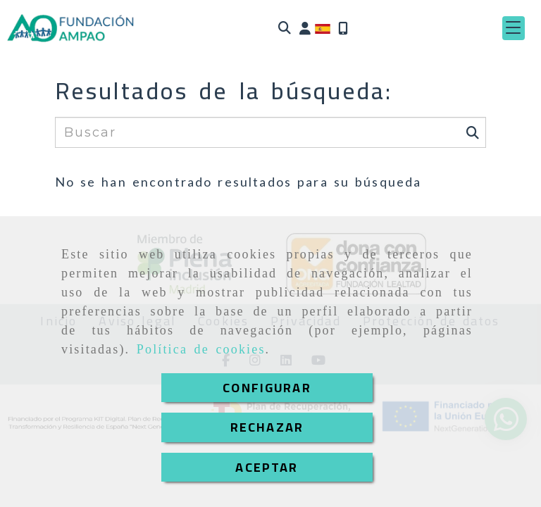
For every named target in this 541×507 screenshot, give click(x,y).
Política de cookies (201, 349)
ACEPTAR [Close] (266, 467)
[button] (305, 28)
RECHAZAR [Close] (267, 427)
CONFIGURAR (267, 387)
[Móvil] (343, 28)
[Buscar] (284, 28)
